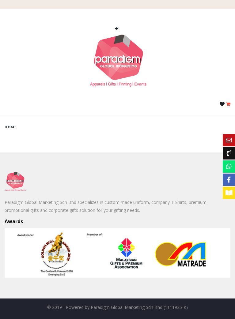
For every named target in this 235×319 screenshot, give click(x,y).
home (11, 127)
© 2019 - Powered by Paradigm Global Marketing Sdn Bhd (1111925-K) (117, 307)
